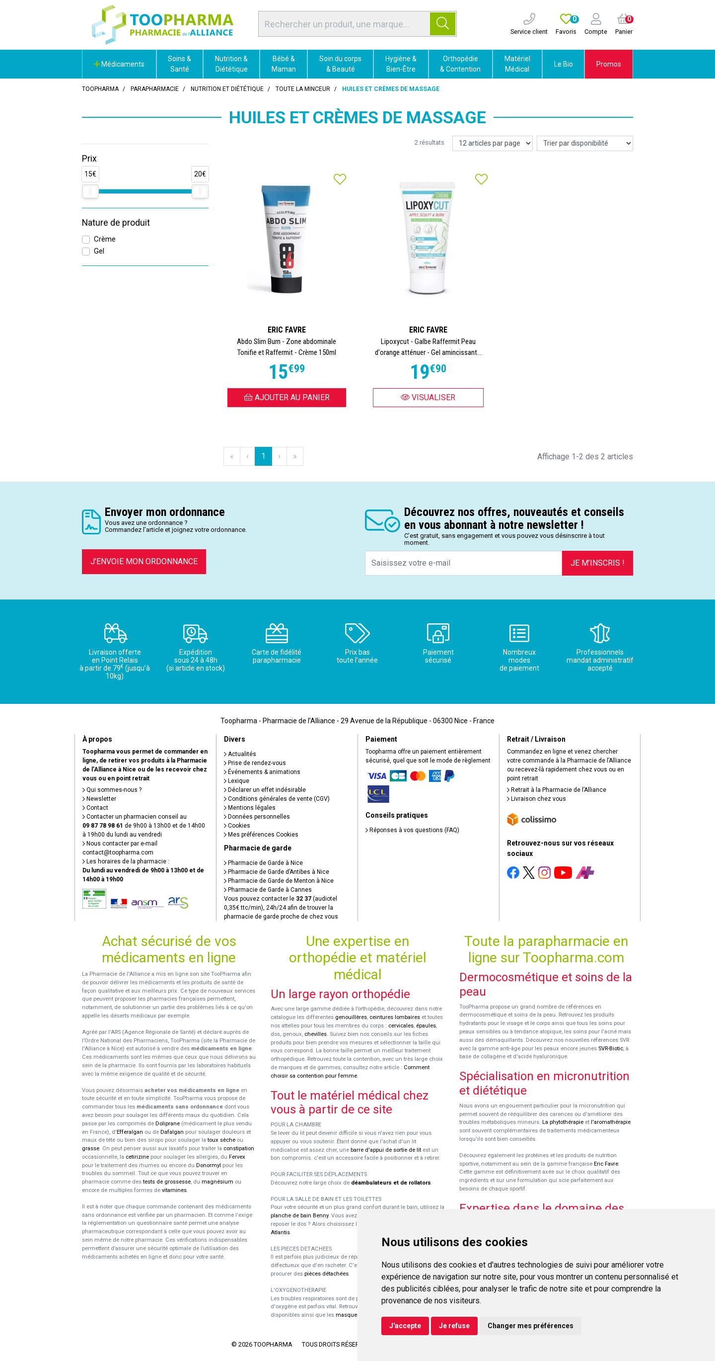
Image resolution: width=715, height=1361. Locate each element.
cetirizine (137, 1157)
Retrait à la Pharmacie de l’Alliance (556, 789)
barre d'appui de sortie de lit (386, 1150)
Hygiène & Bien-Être (401, 64)
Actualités (240, 754)
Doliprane (167, 1123)
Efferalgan (130, 1132)
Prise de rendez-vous (255, 763)
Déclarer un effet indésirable (265, 789)
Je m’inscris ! (598, 563)
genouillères (351, 1017)
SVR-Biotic (610, 1048)
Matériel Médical (517, 64)
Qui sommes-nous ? (112, 789)
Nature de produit (116, 223)
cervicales (401, 1025)
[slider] (90, 191)
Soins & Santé (179, 64)
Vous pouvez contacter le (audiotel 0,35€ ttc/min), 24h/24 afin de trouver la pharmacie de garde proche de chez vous (281, 907)
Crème (105, 239)
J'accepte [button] (405, 1326)
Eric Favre (606, 1164)
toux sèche (221, 1140)
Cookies (237, 825)
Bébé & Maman (284, 64)
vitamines (174, 1190)
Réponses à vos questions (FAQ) (412, 830)
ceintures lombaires (394, 1017)
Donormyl (208, 1165)
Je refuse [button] (454, 1326)
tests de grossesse (167, 1182)
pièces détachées (326, 1274)
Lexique (236, 780)
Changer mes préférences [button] (530, 1326)
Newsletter (99, 798)
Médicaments (119, 64)
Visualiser (428, 397)
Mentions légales (250, 807)
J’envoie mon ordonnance (144, 561)
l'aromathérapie (611, 1122)
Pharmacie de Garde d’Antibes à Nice (276, 871)
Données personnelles (257, 816)
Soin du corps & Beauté (340, 64)
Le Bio (563, 64)
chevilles (315, 1034)
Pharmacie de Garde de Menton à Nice (279, 880)
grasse (90, 1148)
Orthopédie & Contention (460, 64)
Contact (95, 807)
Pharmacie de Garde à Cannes (268, 889)
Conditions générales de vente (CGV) (277, 798)
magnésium (217, 1182)
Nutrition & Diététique (231, 64)
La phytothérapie (562, 1122)
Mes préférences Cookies (261, 834)
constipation (238, 1148)
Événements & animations (262, 771)
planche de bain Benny (299, 1215)
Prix (89, 159)
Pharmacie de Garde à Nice (263, 862)
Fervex (237, 1157)
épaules (426, 1025)
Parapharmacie (155, 88)
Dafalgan (172, 1132)
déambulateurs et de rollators (391, 1183)
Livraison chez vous (536, 798)
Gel (99, 251)
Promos (608, 64)
